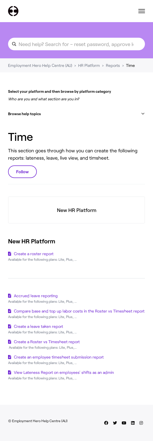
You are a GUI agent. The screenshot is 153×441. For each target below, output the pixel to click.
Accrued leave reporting (36, 295)
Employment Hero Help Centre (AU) (40, 65)
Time (130, 65)
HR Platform (89, 65)
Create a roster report (33, 253)
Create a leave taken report (38, 326)
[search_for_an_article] (76, 44)
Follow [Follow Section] (22, 171)
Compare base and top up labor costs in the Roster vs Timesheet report (79, 310)
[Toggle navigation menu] (141, 11)
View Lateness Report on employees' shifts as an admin (64, 372)
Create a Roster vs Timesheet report (47, 341)
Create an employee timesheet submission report (59, 357)
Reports (113, 65)
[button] (76, 114)
